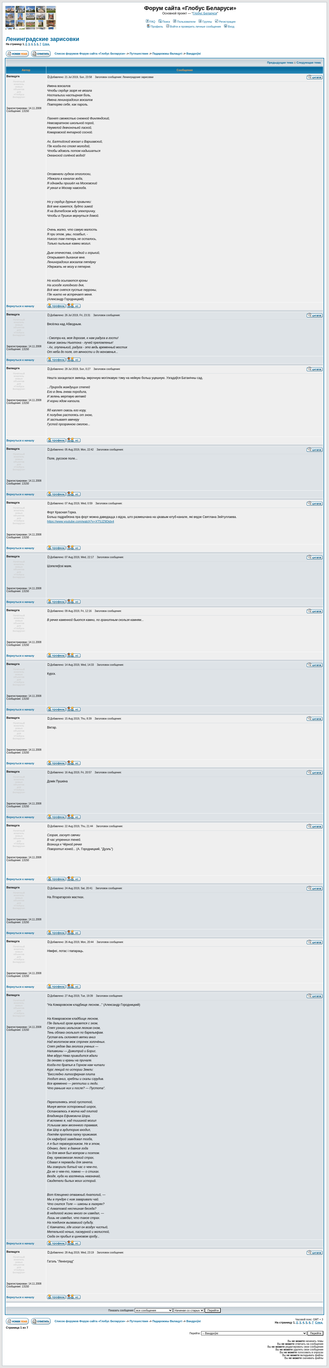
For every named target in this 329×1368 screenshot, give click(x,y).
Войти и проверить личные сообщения (193, 26)
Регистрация (225, 21)
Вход (229, 26)
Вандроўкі (193, 53)
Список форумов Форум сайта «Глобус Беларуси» (90, 53)
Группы (205, 21)
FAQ (150, 21)
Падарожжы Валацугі (167, 53)
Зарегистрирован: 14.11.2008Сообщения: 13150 (23, 109)
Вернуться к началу (20, 306)
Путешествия (139, 53)
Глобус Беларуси (205, 13)
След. (46, 44)
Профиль (155, 26)
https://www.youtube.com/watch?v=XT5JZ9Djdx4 (80, 521)
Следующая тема (309, 62)
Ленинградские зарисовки (42, 39)
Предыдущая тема (280, 62)
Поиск (164, 21)
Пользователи (184, 21)
